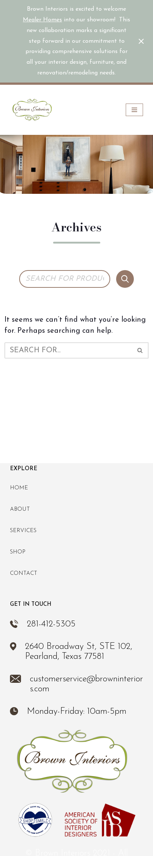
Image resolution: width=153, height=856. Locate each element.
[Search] (125, 279)
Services (23, 531)
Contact (23, 573)
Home (19, 488)
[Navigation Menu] (134, 110)
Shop (17, 552)
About (20, 509)
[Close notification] (141, 41)
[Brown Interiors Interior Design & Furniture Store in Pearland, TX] (32, 110)
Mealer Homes (42, 20)
